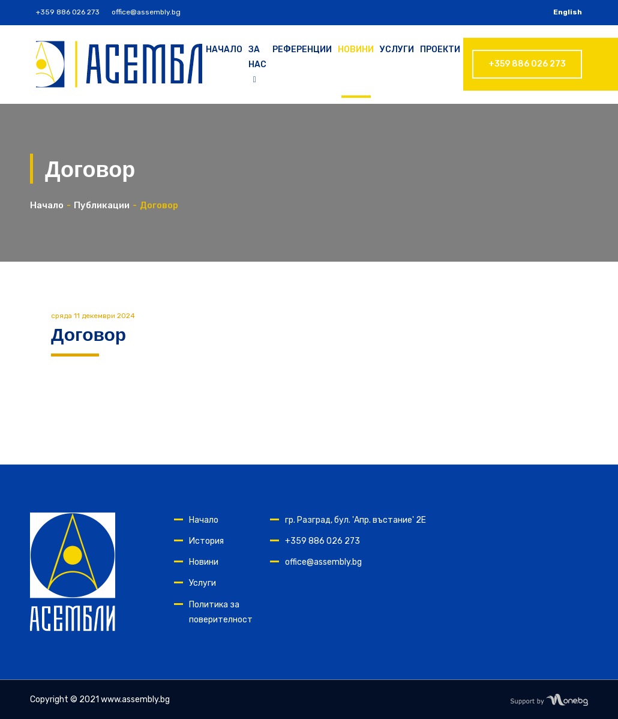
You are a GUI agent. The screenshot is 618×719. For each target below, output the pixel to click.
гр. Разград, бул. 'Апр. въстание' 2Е (355, 520)
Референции (302, 49)
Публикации (102, 205)
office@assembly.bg (146, 12)
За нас (257, 64)
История (206, 541)
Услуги (397, 49)
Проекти (440, 49)
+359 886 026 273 (68, 12)
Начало (224, 49)
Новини (356, 49)
